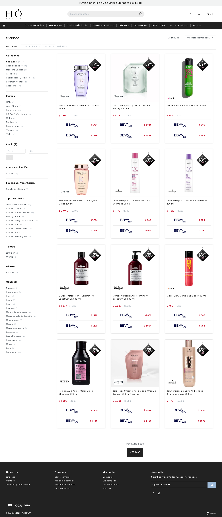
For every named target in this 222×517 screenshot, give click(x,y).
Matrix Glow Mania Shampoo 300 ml (186, 296)
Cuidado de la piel (77, 25)
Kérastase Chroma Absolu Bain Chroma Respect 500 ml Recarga (134, 392)
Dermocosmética (103, 25)
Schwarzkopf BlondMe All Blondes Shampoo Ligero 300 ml (185, 392)
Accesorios (140, 25)
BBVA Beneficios (62, 488)
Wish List (107, 488)
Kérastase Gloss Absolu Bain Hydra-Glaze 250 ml (78, 202)
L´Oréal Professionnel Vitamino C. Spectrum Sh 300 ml (77, 297)
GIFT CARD (158, 25)
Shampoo (47, 46)
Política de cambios (64, 480)
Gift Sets (124, 25)
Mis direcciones (111, 484)
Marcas (197, 25)
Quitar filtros (62, 46)
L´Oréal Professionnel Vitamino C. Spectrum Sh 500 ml (130, 297)
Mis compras (109, 480)
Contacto (11, 480)
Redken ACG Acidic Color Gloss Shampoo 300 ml (76, 392)
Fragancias (55, 25)
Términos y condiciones (18, 484)
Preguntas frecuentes (65, 484)
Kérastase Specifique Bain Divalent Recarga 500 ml (132, 107)
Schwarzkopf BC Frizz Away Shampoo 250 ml (187, 202)
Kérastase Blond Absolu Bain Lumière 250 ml (79, 107)
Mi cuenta (108, 476)
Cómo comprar (62, 476)
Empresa (10, 476)
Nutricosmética (178, 25)
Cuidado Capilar (34, 25)
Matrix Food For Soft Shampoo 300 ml (187, 105)
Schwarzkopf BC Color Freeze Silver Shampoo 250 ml (131, 202)
